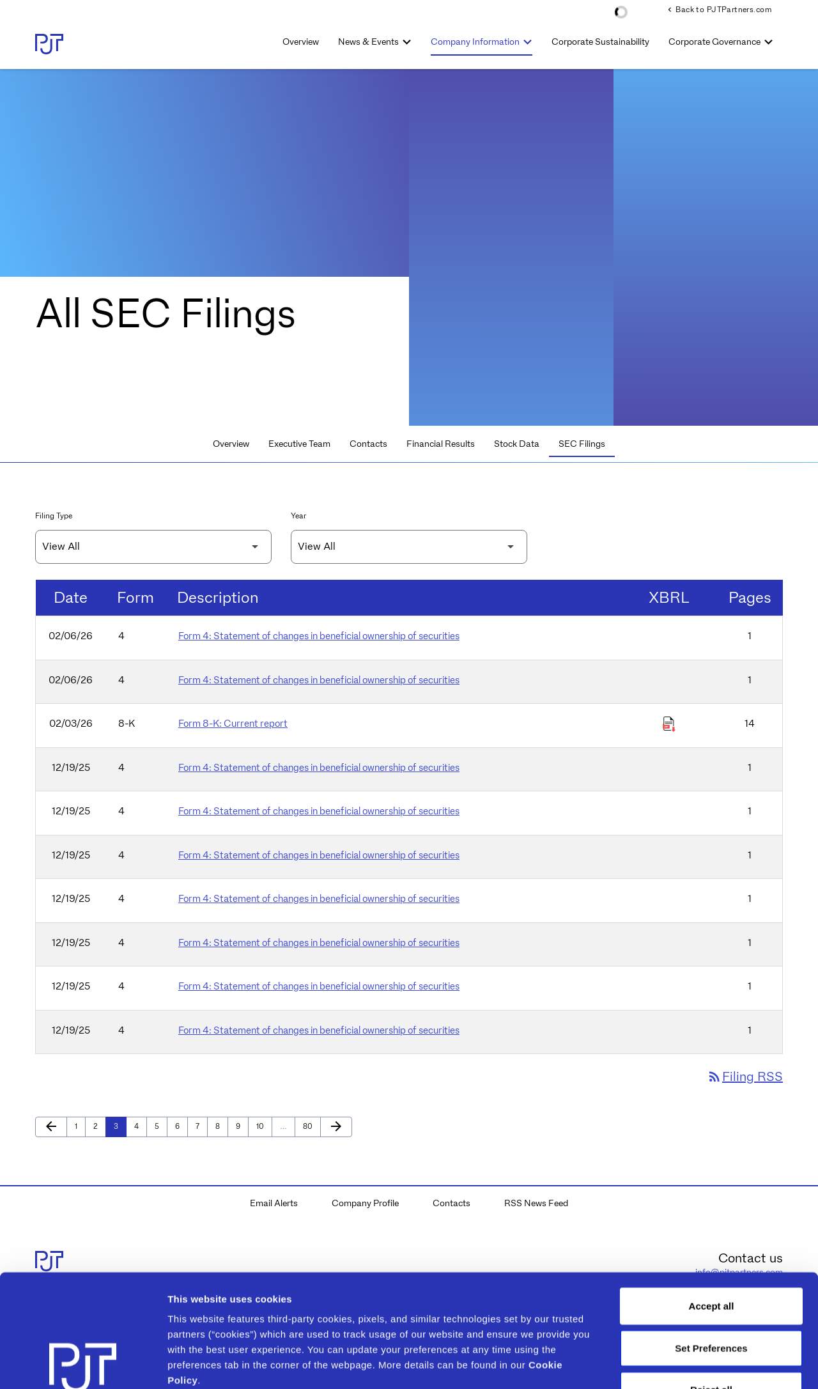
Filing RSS (745, 1076)
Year (298, 515)
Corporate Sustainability (600, 41)
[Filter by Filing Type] (153, 547)
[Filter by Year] (409, 547)
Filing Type (53, 515)
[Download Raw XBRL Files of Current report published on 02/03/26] (669, 724)
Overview (300, 41)
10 (264, 1126)
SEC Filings (582, 443)
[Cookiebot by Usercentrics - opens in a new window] (83, 1364)
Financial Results (440, 443)
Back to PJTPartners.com (718, 9)
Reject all (711, 1277)
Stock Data (516, 443)
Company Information (475, 41)
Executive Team (299, 443)
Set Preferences (711, 1235)
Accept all (711, 1193)
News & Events (368, 41)
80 (310, 1126)
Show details (670, 1363)
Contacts (368, 443)
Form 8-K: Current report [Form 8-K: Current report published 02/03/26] (233, 723)
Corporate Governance (714, 41)
